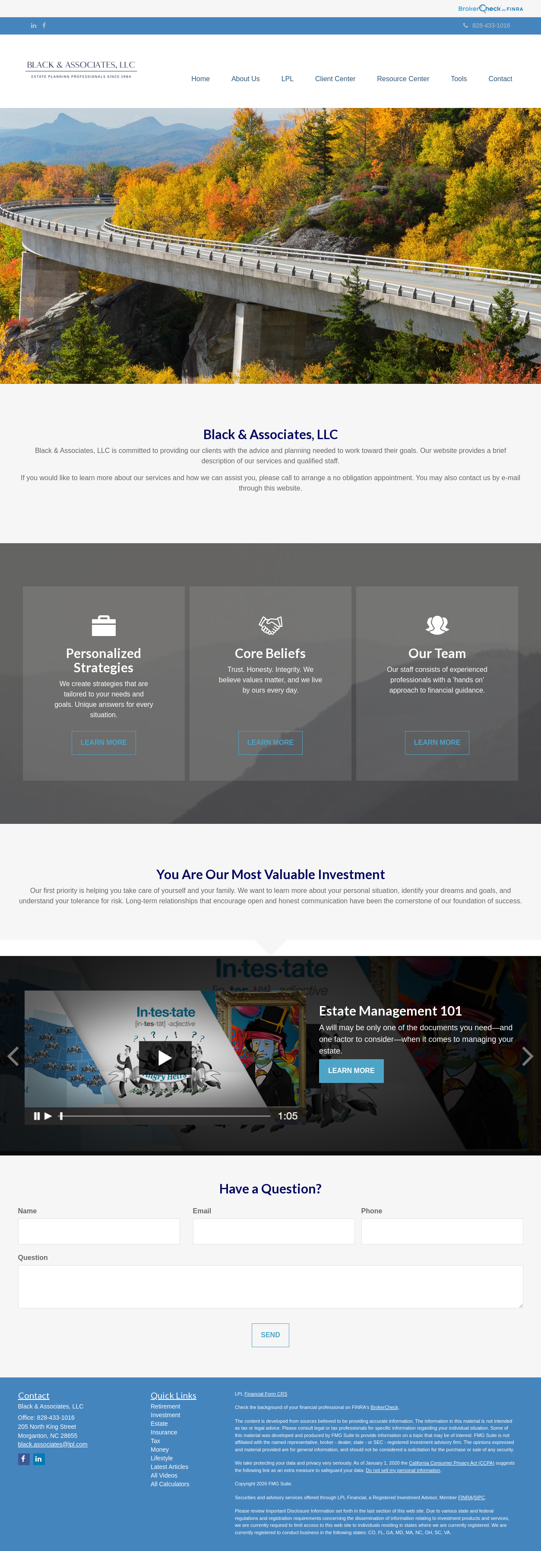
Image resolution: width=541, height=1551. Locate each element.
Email (202, 1211)
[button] (245, 71)
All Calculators (170, 1484)
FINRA (465, 1497)
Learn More (351, 1070)
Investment (165, 1415)
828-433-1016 (486, 25)
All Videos (164, 1475)
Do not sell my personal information (403, 1470)
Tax (155, 1440)
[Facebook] (44, 25)
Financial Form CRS (265, 1393)
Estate (159, 1423)
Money (160, 1449)
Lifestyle (162, 1458)
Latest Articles (169, 1466)
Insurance (164, 1432)
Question (33, 1257)
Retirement (165, 1406)
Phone (372, 1211)
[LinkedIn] (33, 25)
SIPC (479, 1497)
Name (27, 1211)
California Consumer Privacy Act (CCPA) (451, 1463)
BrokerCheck (385, 1407)
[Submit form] (270, 1335)
